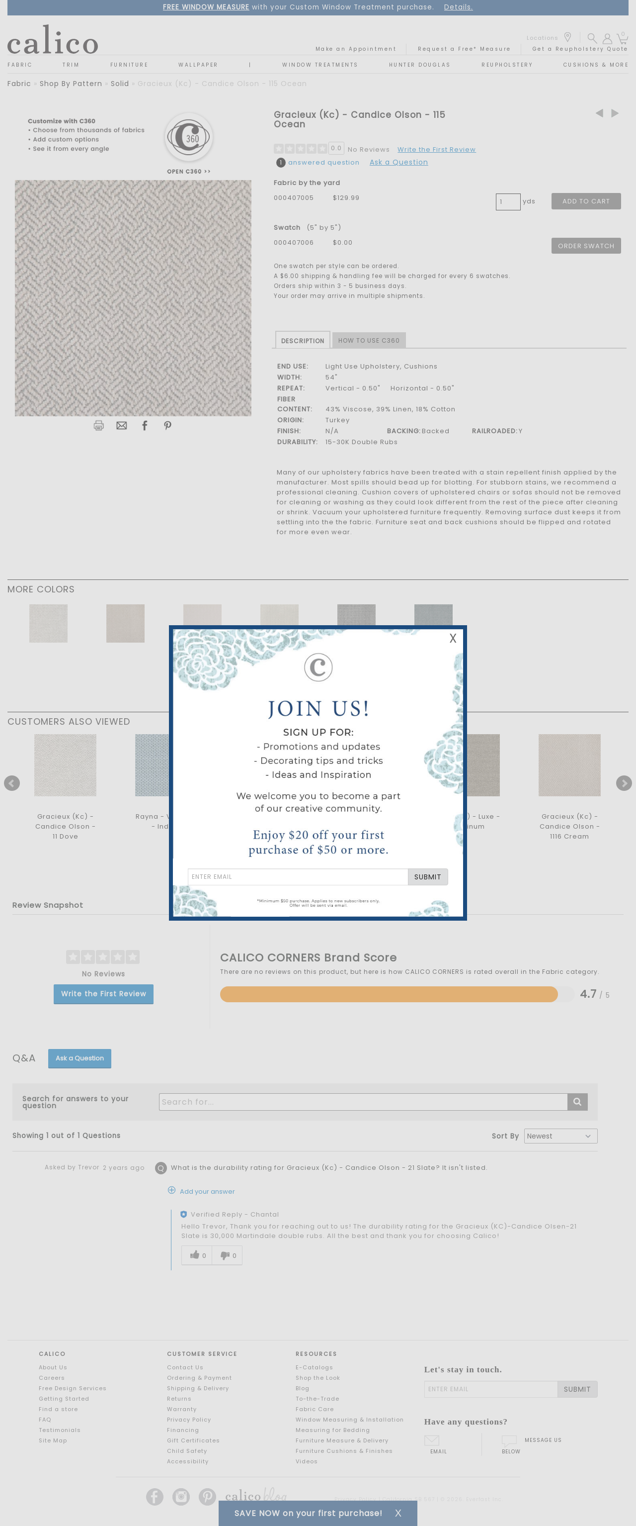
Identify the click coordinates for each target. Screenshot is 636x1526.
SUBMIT (428, 877)
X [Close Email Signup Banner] (453, 638)
